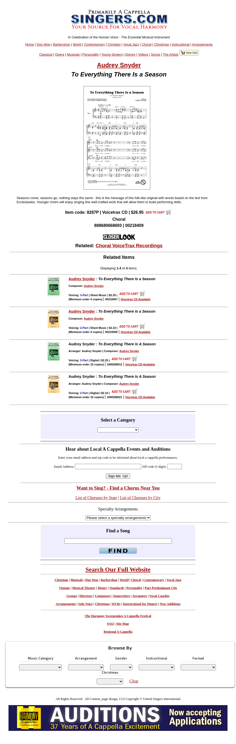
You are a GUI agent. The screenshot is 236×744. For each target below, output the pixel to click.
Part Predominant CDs (161, 588)
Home (29, 44)
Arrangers (139, 596)
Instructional (180, 44)
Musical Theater (83, 588)
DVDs (116, 604)
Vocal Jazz (131, 44)
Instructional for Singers (140, 604)
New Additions (170, 604)
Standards (116, 588)
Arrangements (202, 44)
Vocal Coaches (159, 596)
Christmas (161, 44)
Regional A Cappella (118, 632)
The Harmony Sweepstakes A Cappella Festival (118, 616)
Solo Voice (85, 604)
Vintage (64, 588)
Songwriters (121, 596)
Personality (90, 54)
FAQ (110, 624)
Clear (133, 681)
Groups (71, 596)
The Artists (170, 54)
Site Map (122, 624)
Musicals (73, 54)
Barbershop (61, 44)
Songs (155, 54)
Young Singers (112, 54)
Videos (143, 54)
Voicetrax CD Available (135, 299)
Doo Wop (43, 44)
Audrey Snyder (119, 65)
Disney (130, 54)
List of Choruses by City (140, 497)
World (77, 44)
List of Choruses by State (96, 497)
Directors (85, 596)
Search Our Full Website (118, 569)
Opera (59, 54)
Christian (114, 44)
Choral (146, 44)
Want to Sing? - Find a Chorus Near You (117, 488)
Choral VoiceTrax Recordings (129, 245)
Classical (45, 54)
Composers (103, 596)
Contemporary (94, 44)
